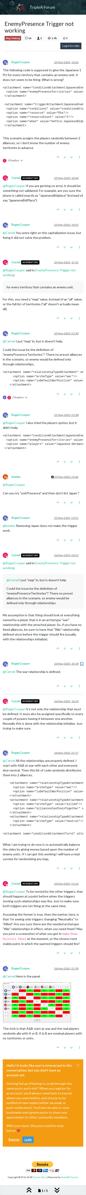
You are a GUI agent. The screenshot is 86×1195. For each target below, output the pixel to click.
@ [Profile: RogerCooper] (14, 186)
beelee (15, 477)
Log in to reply (70, 45)
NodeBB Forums (69, 1177)
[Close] (78, 1065)
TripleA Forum (42, 7)
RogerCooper (20, 62)
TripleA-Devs (40, 1177)
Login (28, 1139)
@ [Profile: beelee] (9, 526)
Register (14, 1139)
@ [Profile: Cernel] (9, 233)
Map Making (13, 38)
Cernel (15, 178)
